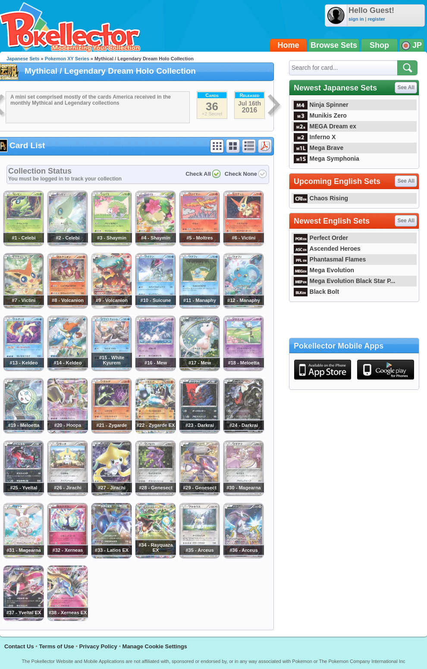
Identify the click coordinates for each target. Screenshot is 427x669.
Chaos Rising (321, 198)
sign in (356, 19)
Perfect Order (321, 237)
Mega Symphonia (326, 158)
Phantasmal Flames (330, 259)
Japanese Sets (22, 58)
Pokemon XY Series (67, 58)
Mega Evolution (324, 270)
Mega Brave (318, 147)
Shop (379, 45)
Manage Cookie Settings (154, 646)
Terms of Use (56, 646)
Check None (241, 174)
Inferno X (315, 137)
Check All (198, 174)
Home (288, 45)
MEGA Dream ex (325, 126)
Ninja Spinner (321, 104)
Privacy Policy (98, 646)
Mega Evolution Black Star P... (345, 280)
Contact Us (19, 646)
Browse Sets (334, 45)
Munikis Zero (320, 115)
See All (405, 87)
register (376, 19)
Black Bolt (316, 291)
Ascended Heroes (327, 248)
